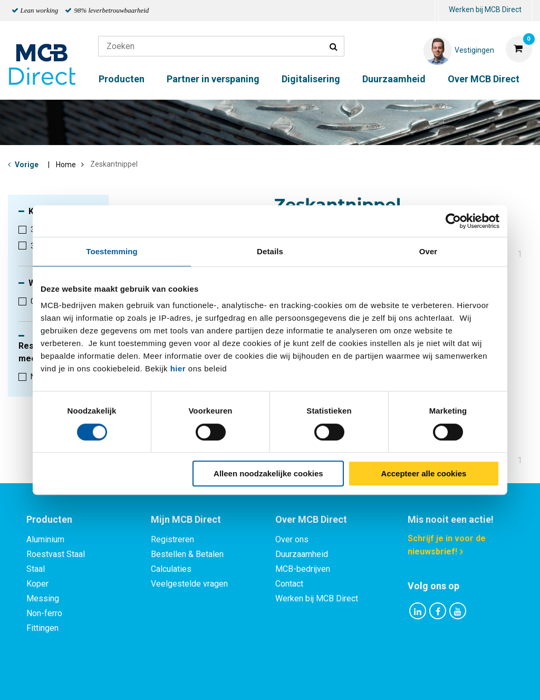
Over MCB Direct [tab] (311, 519)
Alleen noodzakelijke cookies (268, 473)
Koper (37, 584)
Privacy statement (156, 680)
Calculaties (171, 569)
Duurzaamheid (394, 78)
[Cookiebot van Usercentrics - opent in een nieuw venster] (453, 221)
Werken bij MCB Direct (485, 9)
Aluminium (45, 539)
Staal (35, 569)
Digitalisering (311, 78)
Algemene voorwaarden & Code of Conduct (284, 680)
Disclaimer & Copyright (420, 680)
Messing (42, 598)
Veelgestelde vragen (189, 584)
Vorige (26, 164)
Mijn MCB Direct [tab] (186, 519)
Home (66, 164)
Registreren (172, 539)
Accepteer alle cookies (424, 473)
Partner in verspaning (213, 78)
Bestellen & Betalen (187, 554)
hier (178, 368)
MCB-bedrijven (302, 569)
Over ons (291, 539)
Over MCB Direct (483, 78)
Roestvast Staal (55, 554)
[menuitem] (437, 11)
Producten (121, 78)
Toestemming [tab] (112, 251)
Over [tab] (428, 251)
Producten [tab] (49, 519)
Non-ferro (44, 613)
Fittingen (42, 628)
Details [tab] (270, 251)
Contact (289, 584)
